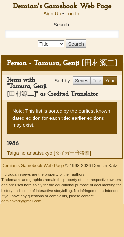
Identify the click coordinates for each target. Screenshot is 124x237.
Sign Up (52, 13)
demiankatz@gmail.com (21, 201)
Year (110, 80)
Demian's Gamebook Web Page (62, 6)
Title (97, 80)
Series (81, 80)
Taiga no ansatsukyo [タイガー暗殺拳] (49, 153)
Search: (62, 24)
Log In (72, 13)
